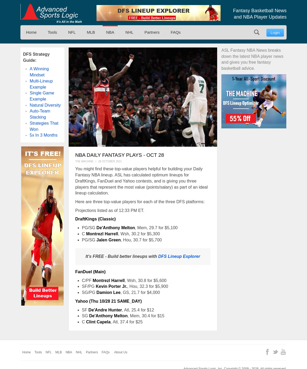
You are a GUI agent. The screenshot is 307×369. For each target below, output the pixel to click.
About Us (120, 352)
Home (31, 32)
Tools (52, 32)
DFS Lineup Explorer (179, 256)
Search (257, 32)
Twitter (275, 352)
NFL (72, 32)
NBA (110, 32)
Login (275, 33)
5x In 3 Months (44, 135)
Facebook (267, 352)
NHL (129, 32)
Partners (152, 32)
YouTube (283, 352)
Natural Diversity (45, 105)
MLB (91, 32)
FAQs (176, 32)
